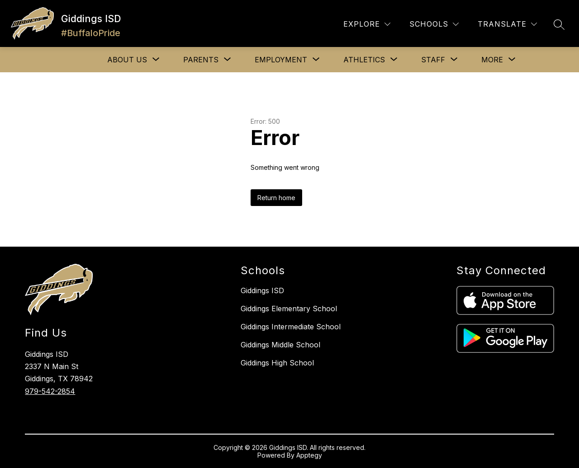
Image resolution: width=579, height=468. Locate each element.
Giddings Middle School (280, 344)
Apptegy (309, 455)
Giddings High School (277, 362)
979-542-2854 (50, 391)
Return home (276, 197)
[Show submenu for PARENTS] (200, 59)
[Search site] (559, 24)
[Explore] (367, 24)
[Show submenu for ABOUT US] (127, 59)
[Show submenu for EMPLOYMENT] (281, 59)
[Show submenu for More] (492, 59)
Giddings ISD (262, 290)
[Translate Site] (507, 24)
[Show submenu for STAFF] (433, 59)
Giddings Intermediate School (291, 326)
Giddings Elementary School (289, 308)
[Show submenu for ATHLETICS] (364, 59)
